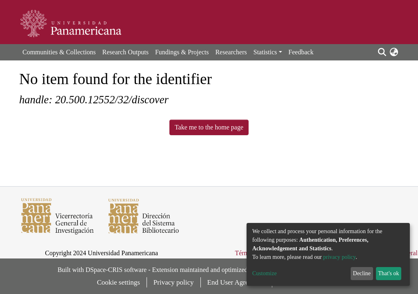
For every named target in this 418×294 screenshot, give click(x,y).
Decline (362, 273)
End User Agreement (236, 282)
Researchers (231, 52)
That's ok (388, 273)
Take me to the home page (209, 127)
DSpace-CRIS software (116, 269)
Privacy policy (173, 282)
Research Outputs (125, 52)
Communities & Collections (59, 52)
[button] (394, 52)
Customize (264, 273)
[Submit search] (382, 52)
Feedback (301, 52)
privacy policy (339, 257)
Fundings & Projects (182, 52)
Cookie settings (118, 282)
